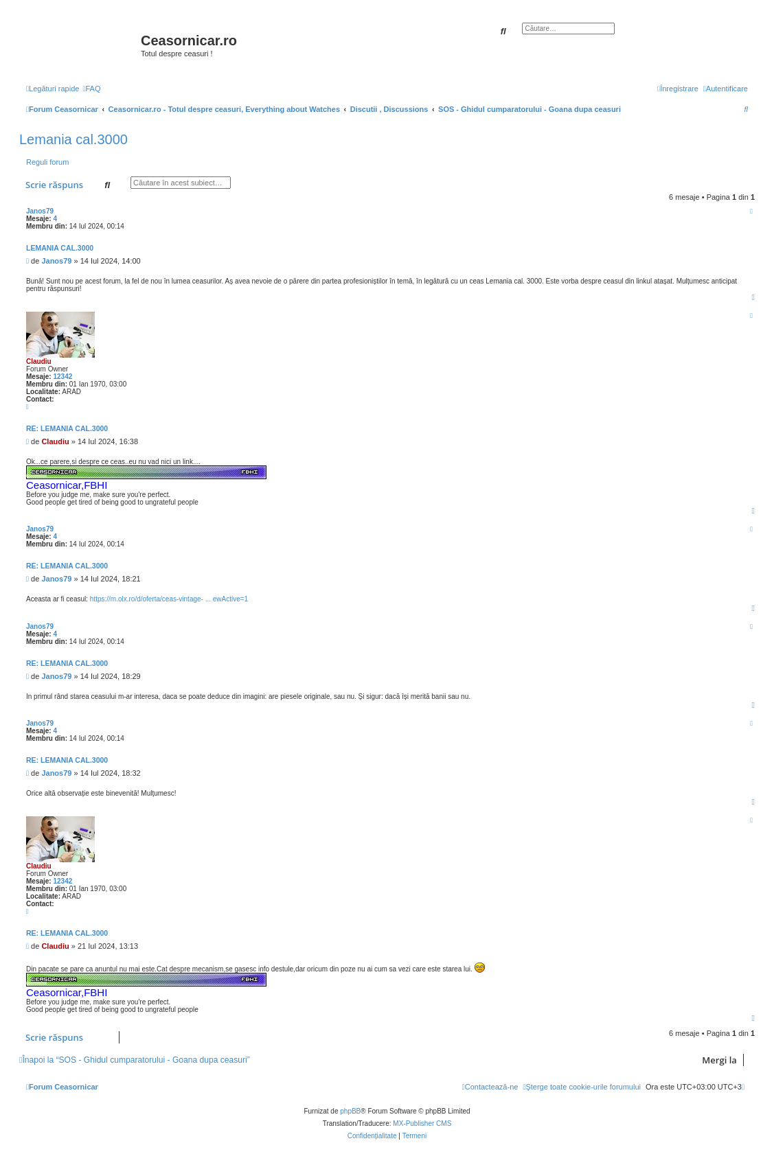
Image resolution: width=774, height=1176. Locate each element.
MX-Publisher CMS (422, 1123)
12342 (62, 376)
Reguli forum (47, 162)
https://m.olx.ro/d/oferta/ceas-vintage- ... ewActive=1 (169, 599)
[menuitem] (91, 88)
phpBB (350, 1111)
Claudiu (39, 361)
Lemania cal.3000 (73, 139)
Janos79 (40, 211)
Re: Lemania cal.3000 (67, 428)
